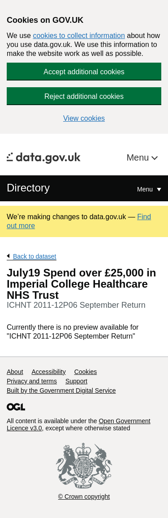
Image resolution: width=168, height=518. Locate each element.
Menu (138, 157)
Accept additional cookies (84, 72)
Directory (28, 188)
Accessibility (48, 371)
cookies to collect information (79, 35)
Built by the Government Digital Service (61, 390)
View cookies (84, 118)
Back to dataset (34, 256)
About (15, 371)
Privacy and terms (32, 381)
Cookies (85, 371)
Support (76, 381)
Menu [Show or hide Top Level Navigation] (146, 189)
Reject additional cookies (84, 96)
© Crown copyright (84, 496)
